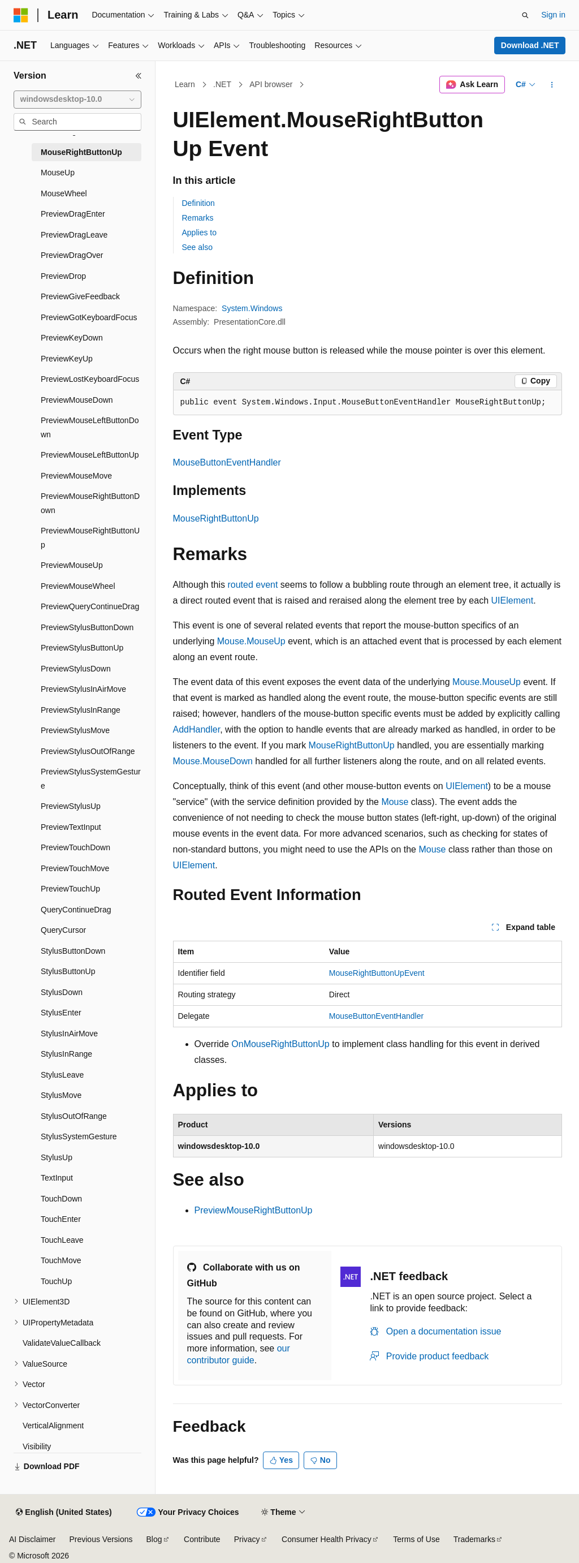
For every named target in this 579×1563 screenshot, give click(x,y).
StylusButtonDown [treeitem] (73, 950)
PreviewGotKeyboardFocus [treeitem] (89, 317)
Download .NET (530, 45)
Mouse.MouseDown (213, 761)
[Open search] (525, 15)
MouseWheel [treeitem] (64, 193)
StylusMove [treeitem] (61, 1095)
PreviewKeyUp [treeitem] (67, 358)
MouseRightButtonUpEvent (377, 973)
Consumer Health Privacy (326, 1539)
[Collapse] (138, 76)
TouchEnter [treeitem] (61, 1219)
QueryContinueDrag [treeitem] (76, 909)
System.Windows (252, 308)
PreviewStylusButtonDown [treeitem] (87, 627)
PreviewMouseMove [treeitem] (76, 475)
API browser (270, 84)
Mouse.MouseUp (251, 641)
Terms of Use (416, 1539)
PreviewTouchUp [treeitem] (70, 888)
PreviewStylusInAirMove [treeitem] (83, 689)
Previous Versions (100, 1539)
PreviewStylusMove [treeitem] (75, 730)
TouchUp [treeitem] (56, 1281)
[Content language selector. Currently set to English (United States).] (63, 1513)
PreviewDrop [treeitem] (63, 276)
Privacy (247, 1539)
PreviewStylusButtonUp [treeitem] (82, 647)
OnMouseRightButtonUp (280, 1044)
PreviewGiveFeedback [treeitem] (80, 296)
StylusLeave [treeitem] (62, 1074)
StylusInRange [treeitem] (66, 1053)
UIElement (512, 600)
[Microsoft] (21, 15)
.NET (222, 84)
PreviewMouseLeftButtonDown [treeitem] (90, 427)
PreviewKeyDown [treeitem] (72, 337)
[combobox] (77, 100)
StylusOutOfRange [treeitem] (74, 1116)
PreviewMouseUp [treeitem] (72, 565)
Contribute (202, 1539)
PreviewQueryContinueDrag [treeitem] (90, 606)
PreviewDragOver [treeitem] (72, 255)
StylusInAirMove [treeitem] (69, 1033)
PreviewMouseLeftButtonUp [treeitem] (90, 454)
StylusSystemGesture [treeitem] (79, 1136)
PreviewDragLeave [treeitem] (74, 234)
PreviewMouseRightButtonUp (254, 1210)
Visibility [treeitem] (37, 1446)
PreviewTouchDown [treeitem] (75, 847)
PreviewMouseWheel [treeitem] (78, 586)
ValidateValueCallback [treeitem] (62, 1342)
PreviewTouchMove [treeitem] (75, 868)
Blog (154, 1539)
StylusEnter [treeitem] (61, 1012)
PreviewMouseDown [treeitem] (77, 399)
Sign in (553, 14)
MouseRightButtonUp (216, 518)
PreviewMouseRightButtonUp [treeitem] (90, 537)
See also (197, 247)
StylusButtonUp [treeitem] (68, 971)
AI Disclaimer (32, 1539)
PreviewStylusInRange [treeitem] (80, 709)
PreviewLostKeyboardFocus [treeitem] (90, 379)
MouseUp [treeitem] (58, 172)
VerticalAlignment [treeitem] (53, 1425)
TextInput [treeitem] (57, 1177)
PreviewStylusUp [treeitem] (71, 806)
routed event (252, 584)
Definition (198, 203)
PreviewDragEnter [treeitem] (73, 213)
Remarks (198, 217)
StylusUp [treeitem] (56, 1157)
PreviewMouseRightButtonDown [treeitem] (90, 503)
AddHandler (197, 729)
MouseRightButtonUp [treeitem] (81, 152)
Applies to (199, 232)
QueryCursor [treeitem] (63, 930)
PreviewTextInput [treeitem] (71, 827)
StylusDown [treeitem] (62, 992)
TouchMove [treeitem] (61, 1260)
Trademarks (474, 1539)
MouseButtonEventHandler (227, 462)
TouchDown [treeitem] (61, 1198)
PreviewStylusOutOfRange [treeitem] (88, 751)
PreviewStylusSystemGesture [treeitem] (91, 778)
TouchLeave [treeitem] (62, 1240)
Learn (185, 84)
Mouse (394, 802)
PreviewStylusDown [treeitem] (76, 668)
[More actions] (551, 85)
